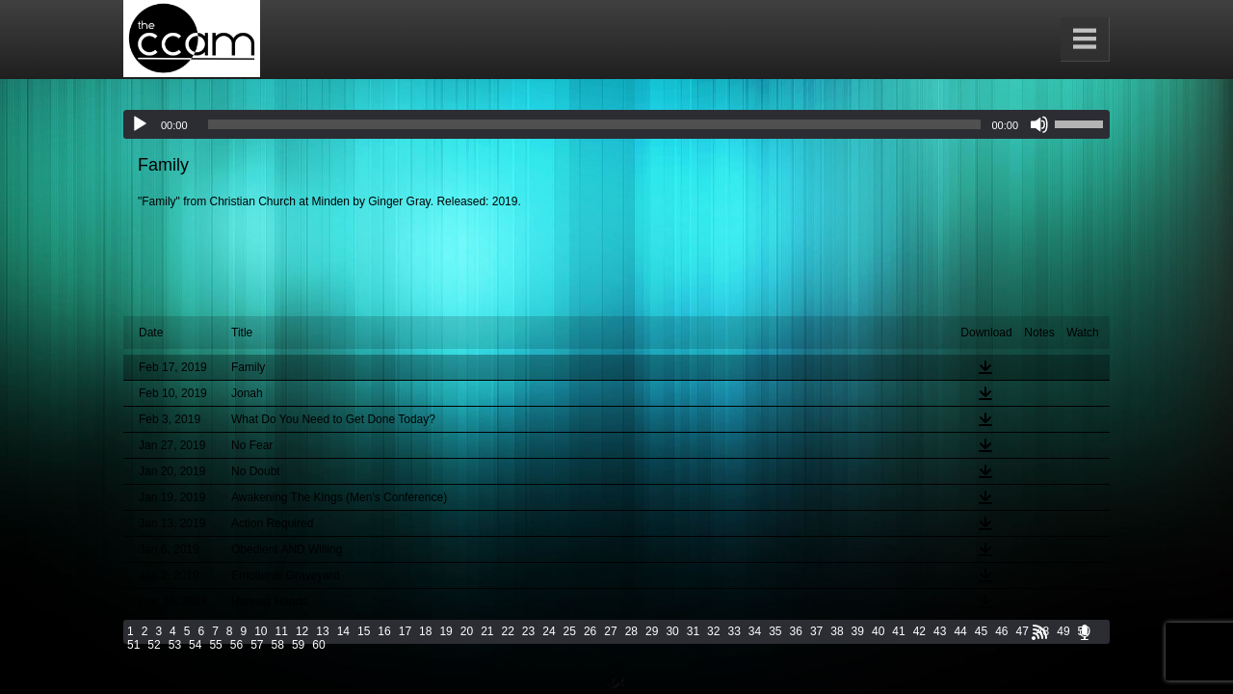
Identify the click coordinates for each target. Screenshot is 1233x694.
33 (733, 631)
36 (796, 631)
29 (651, 631)
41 (898, 631)
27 (610, 631)
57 (256, 645)
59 (298, 645)
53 (175, 645)
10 (260, 631)
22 (508, 631)
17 (405, 631)
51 (133, 645)
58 (278, 645)
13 (322, 631)
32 (713, 631)
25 (570, 631)
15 (363, 631)
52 (153, 645)
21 (487, 631)
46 (1001, 631)
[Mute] (1039, 124)
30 (672, 631)
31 (693, 631)
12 (302, 631)
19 (445, 631)
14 (343, 631)
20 (466, 631)
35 (775, 631)
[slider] (595, 124)
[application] (616, 124)
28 (631, 631)
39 (858, 631)
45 (981, 631)
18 (425, 631)
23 (528, 631)
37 (816, 631)
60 (318, 645)
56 (236, 645)
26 (590, 631)
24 (548, 631)
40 (878, 631)
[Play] (139, 124)
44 (960, 631)
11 (281, 631)
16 (384, 631)
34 (754, 631)
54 (195, 645)
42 (919, 631)
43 (939, 631)
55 (215, 645)
